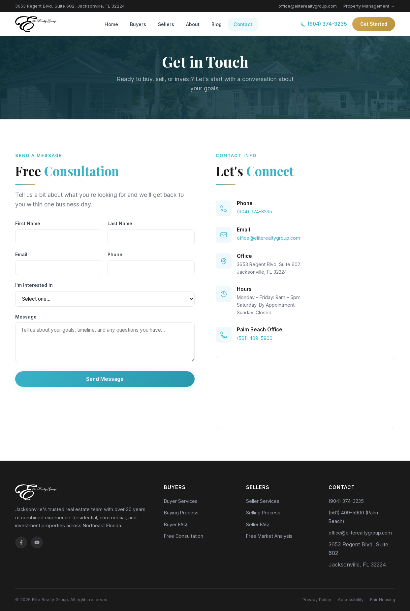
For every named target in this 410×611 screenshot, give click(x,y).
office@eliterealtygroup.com (307, 6)
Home (111, 24)
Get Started (373, 24)
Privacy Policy (316, 599)
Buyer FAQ (175, 524)
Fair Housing (382, 599)
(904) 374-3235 (323, 24)
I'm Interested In (34, 285)
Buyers (138, 24)
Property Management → (369, 6)
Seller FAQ (257, 524)
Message (26, 317)
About (193, 24)
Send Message (105, 379)
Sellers (166, 24)
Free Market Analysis (269, 536)
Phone (115, 254)
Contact (243, 24)
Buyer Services (181, 501)
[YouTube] (37, 542)
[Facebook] (21, 542)
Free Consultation (183, 536)
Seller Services (262, 501)
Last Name (120, 223)
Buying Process (181, 512)
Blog (216, 24)
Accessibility (350, 599)
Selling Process (263, 512)
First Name (27, 223)
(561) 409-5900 (254, 338)
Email (21, 254)
